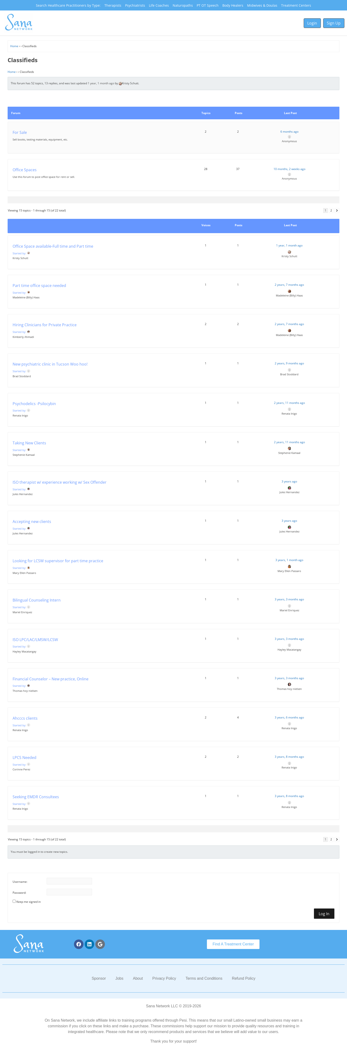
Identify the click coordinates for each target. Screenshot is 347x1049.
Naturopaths (183, 5)
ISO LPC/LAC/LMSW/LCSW (35, 639)
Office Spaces (25, 169)
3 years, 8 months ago (289, 757)
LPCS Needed (24, 757)
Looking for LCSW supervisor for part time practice (58, 560)
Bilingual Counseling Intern (37, 600)
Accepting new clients (32, 521)
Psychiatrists (135, 5)
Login (312, 23)
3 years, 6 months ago (289, 717)
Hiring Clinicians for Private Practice (45, 324)
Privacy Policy (164, 978)
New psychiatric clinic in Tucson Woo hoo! (50, 364)
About (138, 978)
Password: (19, 893)
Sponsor (99, 978)
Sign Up (334, 23)
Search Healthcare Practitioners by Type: (68, 5)
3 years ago (289, 481)
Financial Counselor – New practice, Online (50, 679)
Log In (324, 913)
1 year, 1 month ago (101, 83)
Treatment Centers (296, 5)
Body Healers (232, 5)
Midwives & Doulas (262, 5)
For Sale (20, 132)
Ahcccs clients (25, 718)
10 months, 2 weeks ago (289, 169)
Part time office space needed (39, 285)
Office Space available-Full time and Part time (53, 246)
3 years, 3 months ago (289, 599)
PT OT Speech (208, 5)
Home (14, 46)
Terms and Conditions (204, 978)
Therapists (112, 5)
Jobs (119, 978)
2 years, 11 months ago (289, 403)
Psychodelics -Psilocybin (34, 403)
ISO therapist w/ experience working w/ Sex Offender (60, 482)
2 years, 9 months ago (289, 363)
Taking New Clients (29, 443)
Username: (20, 882)
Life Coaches (159, 5)
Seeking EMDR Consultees (36, 796)
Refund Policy (243, 978)
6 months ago (289, 132)
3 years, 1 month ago (289, 560)
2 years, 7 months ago (289, 285)
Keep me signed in (28, 902)
